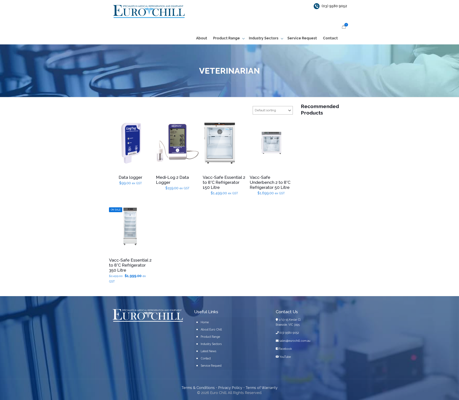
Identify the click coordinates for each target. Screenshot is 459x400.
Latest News (208, 351)
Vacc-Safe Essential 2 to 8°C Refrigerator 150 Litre (224, 182)
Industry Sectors (211, 344)
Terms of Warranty (261, 388)
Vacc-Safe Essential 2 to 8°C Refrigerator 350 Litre (130, 265)
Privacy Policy (230, 388)
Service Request (211, 365)
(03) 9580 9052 (334, 6)
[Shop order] (273, 110)
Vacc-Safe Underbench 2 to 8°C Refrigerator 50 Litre (270, 182)
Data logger (130, 177)
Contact (206, 358)
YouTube (283, 356)
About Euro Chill (211, 329)
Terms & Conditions (198, 388)
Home (205, 322)
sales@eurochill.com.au (293, 340)
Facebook (284, 348)
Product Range (210, 336)
